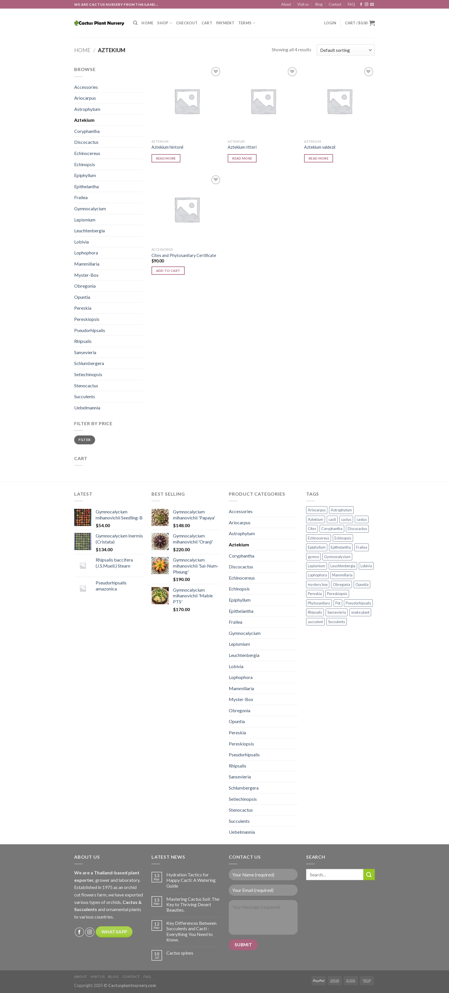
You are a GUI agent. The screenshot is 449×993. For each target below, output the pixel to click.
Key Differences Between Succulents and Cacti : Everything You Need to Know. (191, 931)
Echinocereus (87, 153)
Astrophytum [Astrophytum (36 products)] (341, 510)
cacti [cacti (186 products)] (332, 519)
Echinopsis (84, 164)
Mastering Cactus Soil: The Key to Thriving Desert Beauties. (192, 904)
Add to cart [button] (168, 270)
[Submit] (369, 874)
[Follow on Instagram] (366, 5)
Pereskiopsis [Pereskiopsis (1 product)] (337, 593)
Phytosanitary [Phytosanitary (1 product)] (319, 603)
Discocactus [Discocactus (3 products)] (357, 528)
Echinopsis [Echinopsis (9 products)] (342, 538)
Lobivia (81, 241)
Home (147, 23)
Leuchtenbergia (89, 230)
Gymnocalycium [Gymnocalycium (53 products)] (337, 556)
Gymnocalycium (90, 208)
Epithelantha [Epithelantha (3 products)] (341, 547)
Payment (225, 23)
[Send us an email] (372, 5)
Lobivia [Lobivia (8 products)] (366, 566)
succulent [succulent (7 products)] (315, 621)
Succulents (84, 396)
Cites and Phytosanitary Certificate (183, 255)
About (286, 4)
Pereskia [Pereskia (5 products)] (315, 593)
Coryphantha (87, 131)
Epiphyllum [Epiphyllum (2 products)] (317, 547)
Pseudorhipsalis (89, 330)
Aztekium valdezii (319, 147)
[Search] (135, 22)
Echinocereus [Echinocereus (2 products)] (318, 538)
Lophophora (86, 252)
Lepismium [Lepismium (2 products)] (316, 566)
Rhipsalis (83, 341)
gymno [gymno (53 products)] (313, 556)
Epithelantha (86, 186)
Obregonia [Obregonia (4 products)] (341, 584)
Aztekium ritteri (242, 147)
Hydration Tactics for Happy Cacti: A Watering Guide (191, 880)
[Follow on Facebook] (361, 5)
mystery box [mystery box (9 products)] (318, 584)
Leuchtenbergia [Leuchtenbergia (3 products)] (342, 566)
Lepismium (84, 219)
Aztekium (84, 120)
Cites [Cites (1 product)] (312, 528)
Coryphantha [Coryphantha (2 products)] (331, 528)
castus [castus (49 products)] (362, 519)
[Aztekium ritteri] (263, 101)
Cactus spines (179, 952)
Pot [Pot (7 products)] (337, 603)
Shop (164, 23)
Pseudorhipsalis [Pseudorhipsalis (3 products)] (358, 603)
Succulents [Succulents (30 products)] (336, 621)
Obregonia (85, 286)
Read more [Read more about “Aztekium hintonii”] (166, 158)
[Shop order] (346, 50)
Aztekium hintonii (167, 147)
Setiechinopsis (88, 374)
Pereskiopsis (86, 319)
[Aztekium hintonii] (186, 101)
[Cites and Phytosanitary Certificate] (186, 209)
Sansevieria (85, 352)
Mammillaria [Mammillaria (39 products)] (342, 575)
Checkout (187, 23)
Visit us (303, 4)
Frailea (81, 197)
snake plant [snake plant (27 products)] (360, 612)
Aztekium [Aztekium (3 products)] (315, 519)
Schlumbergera (89, 363)
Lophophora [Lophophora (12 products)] (317, 575)
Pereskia (82, 308)
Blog (318, 4)
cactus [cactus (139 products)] (346, 519)
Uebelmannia (87, 407)
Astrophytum (87, 109)
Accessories (86, 87)
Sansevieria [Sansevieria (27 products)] (336, 612)
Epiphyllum (85, 175)
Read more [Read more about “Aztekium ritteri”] (242, 158)
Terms (246, 23)
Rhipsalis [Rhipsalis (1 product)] (315, 612)
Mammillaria (86, 263)
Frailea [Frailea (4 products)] (361, 547)
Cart (207, 23)
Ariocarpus (85, 98)
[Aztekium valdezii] (339, 101)
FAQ (351, 4)
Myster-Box (86, 275)
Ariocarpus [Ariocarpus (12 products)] (317, 510)
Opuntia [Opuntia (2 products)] (362, 584)
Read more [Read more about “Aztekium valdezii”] (318, 158)
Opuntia (82, 297)
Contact (335, 4)
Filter (84, 439)
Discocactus (86, 142)
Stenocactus (86, 385)
